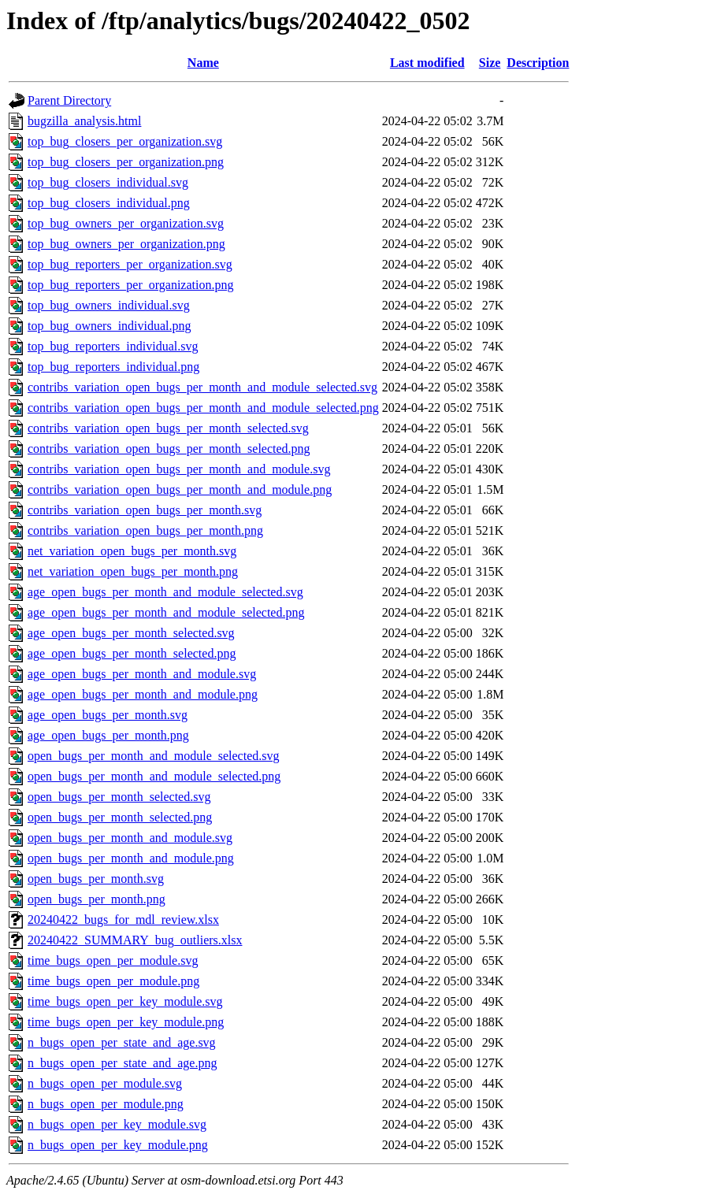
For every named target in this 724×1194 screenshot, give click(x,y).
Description (538, 62)
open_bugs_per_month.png (96, 899)
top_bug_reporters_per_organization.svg (130, 264)
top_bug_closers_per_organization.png (126, 162)
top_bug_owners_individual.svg (109, 305)
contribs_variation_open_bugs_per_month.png (145, 530)
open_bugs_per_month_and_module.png (131, 858)
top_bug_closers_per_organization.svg (125, 141)
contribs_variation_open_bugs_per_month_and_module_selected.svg (202, 387)
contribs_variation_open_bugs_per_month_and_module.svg (179, 469)
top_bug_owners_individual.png (109, 325)
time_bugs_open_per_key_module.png (126, 1022)
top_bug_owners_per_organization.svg (126, 223)
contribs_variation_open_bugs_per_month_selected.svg (168, 428)
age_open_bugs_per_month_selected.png (132, 653)
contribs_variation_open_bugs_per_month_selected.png (169, 448)
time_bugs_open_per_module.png (113, 981)
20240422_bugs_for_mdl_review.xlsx (123, 919)
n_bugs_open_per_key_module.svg (117, 1124)
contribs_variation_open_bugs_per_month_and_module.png (180, 489)
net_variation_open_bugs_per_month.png (133, 571)
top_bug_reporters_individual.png (113, 366)
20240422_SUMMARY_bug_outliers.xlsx (135, 940)
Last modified (427, 62)
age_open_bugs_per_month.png (108, 735)
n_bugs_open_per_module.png (106, 1104)
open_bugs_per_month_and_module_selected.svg (154, 755)
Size (490, 62)
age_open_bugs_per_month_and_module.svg (142, 673)
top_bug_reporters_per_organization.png (130, 284)
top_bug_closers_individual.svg (108, 182)
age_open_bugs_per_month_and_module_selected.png (166, 612)
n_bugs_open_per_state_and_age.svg (122, 1042)
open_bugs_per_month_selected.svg (119, 796)
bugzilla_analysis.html (84, 121)
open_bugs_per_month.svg (96, 878)
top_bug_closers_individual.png (109, 203)
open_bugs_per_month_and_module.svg (130, 837)
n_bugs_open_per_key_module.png (118, 1144)
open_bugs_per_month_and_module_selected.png (154, 776)
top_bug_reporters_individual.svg (113, 346)
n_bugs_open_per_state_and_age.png (122, 1063)
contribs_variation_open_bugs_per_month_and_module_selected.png (203, 407)
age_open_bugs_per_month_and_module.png (143, 694)
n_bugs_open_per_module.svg (105, 1083)
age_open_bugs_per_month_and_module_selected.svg (165, 592)
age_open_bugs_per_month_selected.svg (131, 633)
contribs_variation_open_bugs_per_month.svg (145, 510)
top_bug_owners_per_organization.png (126, 243)
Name (203, 62)
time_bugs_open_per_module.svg (113, 960)
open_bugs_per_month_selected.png (120, 817)
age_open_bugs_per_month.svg (107, 714)
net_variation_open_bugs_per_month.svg (132, 551)
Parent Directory (69, 100)
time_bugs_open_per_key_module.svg (125, 1001)
